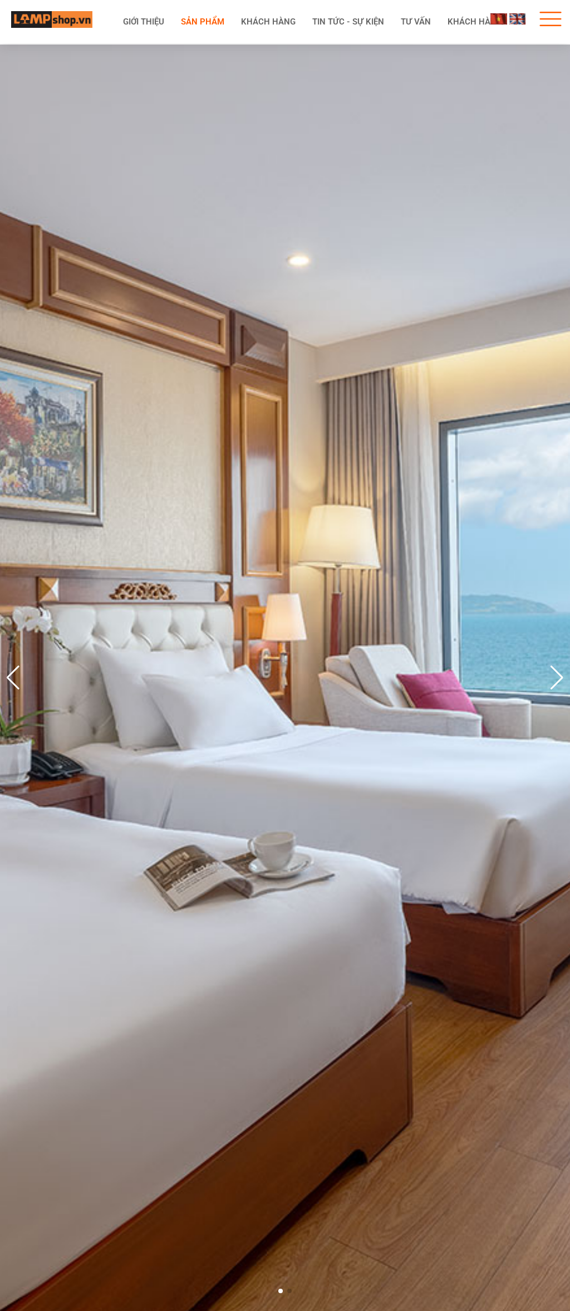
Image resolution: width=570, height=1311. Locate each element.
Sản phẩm (202, 22)
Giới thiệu (143, 22)
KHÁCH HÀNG (268, 22)
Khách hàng (475, 22)
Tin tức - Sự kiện (348, 22)
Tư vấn (416, 22)
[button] (556, 678)
